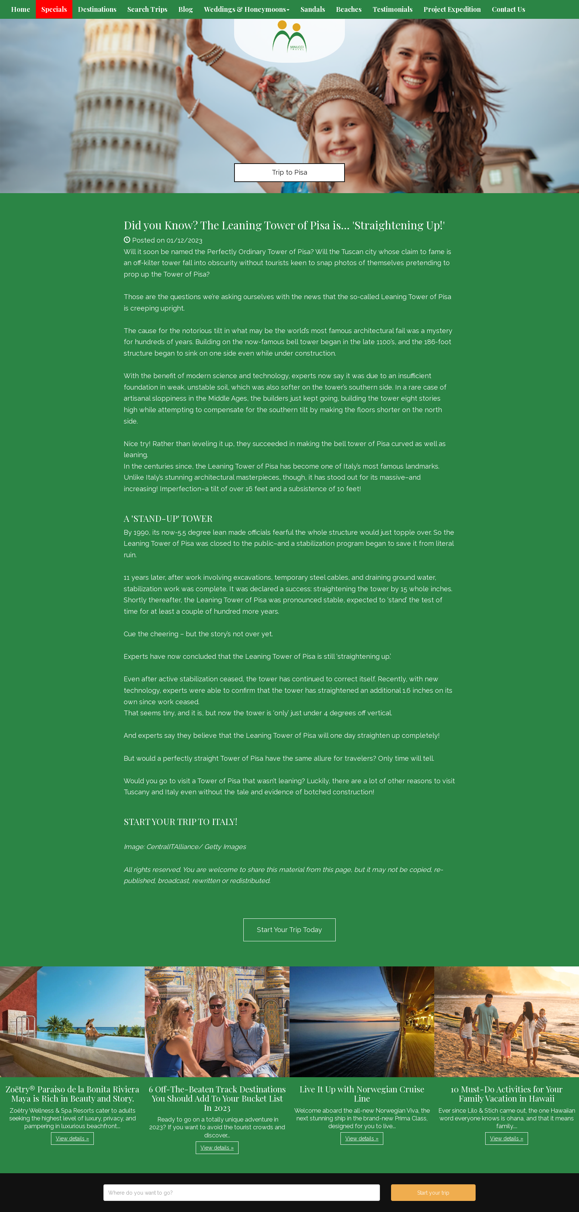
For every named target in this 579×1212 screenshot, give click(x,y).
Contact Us (508, 9)
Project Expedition (452, 9)
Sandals (313, 9)
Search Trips (147, 9)
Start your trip (433, 1193)
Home (20, 9)
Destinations (97, 9)
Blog (185, 9)
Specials (54, 9)
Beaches (349, 9)
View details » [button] (72, 1138)
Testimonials (392, 9)
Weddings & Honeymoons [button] (247, 9)
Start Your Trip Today (289, 930)
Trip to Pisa (289, 172)
